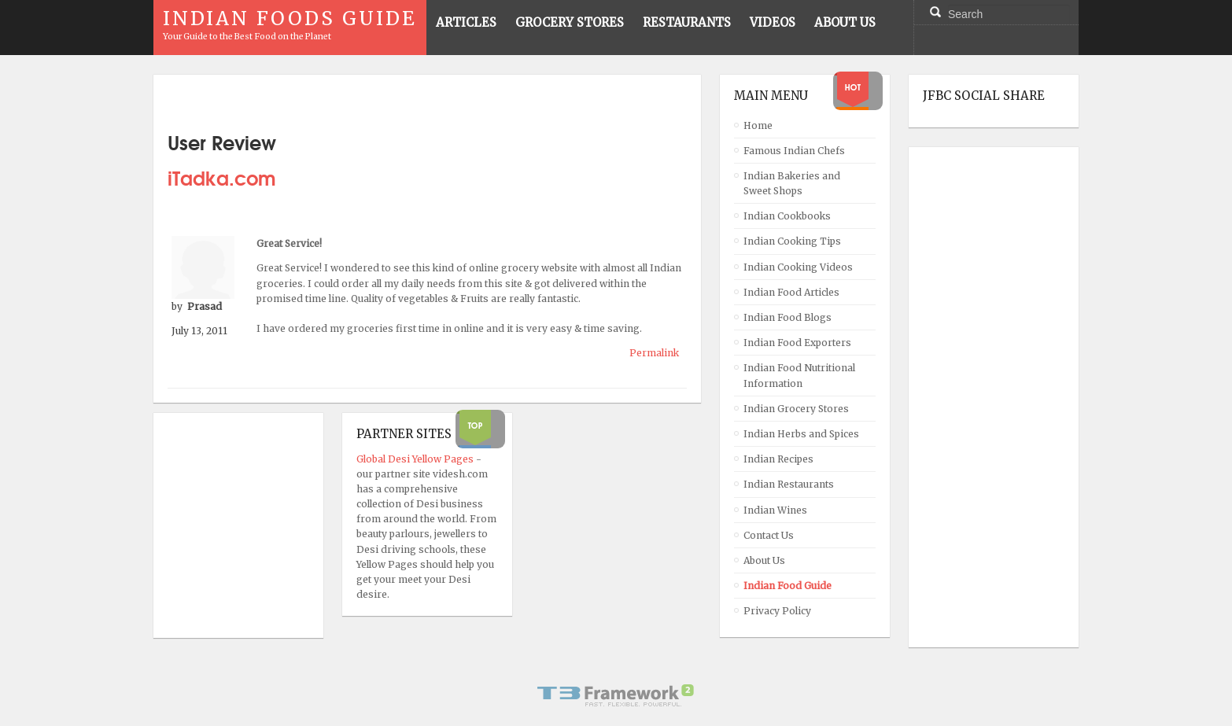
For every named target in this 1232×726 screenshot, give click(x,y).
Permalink (654, 353)
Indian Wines (775, 510)
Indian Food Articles (791, 292)
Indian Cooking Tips (792, 241)
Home (758, 125)
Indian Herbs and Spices (801, 434)
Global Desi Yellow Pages (416, 459)
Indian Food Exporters (797, 342)
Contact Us (768, 535)
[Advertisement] (986, 397)
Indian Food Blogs (787, 317)
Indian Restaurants (788, 484)
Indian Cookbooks (787, 216)
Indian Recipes (778, 459)
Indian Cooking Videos (798, 267)
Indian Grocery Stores (796, 409)
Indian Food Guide (787, 585)
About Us (764, 560)
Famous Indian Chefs (794, 151)
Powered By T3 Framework (616, 695)
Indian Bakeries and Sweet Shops (791, 183)
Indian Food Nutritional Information (799, 375)
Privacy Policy (777, 611)
